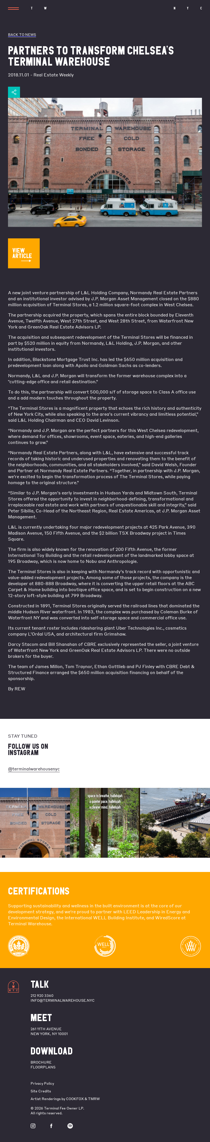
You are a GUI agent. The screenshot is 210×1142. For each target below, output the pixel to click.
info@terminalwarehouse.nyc (63, 1000)
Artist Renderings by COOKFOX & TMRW (65, 1099)
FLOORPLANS (43, 1067)
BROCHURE (41, 1062)
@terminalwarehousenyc (34, 769)
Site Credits (41, 1091)
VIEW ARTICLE (22, 254)
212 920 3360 (42, 995)
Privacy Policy (42, 1083)
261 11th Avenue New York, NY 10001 (49, 1031)
